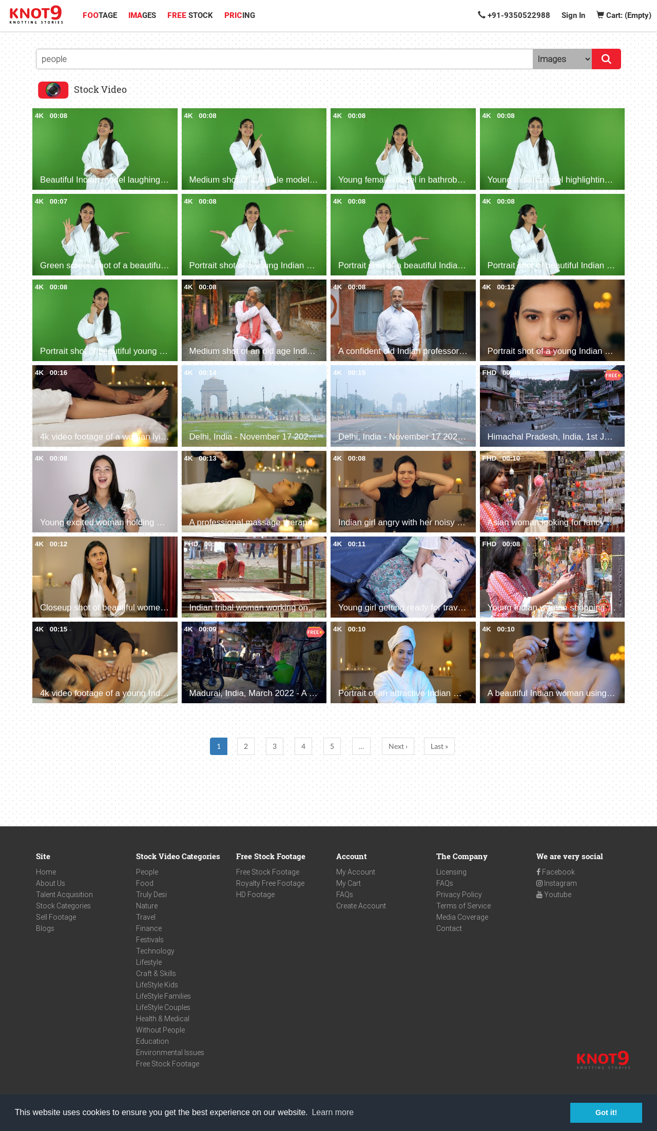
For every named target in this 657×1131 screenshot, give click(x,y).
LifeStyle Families (163, 996)
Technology (155, 951)
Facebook (555, 872)
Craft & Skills (156, 973)
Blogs (45, 928)
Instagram (556, 883)
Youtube (553, 894)
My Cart (348, 883)
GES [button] (142, 15)
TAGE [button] (100, 15)
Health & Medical (162, 1019)
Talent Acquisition (64, 894)
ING (239, 15)
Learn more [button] (333, 1112)
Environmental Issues (170, 1052)
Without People (160, 1030)
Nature (147, 906)
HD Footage (255, 894)
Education (152, 1041)
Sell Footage (56, 917)
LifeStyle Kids (157, 985)
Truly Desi (151, 894)
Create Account (361, 906)
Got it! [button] (606, 1112)
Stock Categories (63, 906)
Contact (449, 928)
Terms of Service (463, 906)
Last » (439, 746)
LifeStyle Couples (163, 1007)
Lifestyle (149, 962)
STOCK (190, 15)
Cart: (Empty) (623, 15)
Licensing (451, 872)
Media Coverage (462, 917)
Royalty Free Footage (270, 883)
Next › (398, 746)
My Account (355, 872)
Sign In (573, 15)
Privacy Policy (459, 894)
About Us (50, 883)
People (147, 872)
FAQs (344, 894)
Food (144, 883)
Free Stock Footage (167, 1064)
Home (46, 872)
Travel (146, 917)
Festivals (150, 940)
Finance (149, 928)
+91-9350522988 (514, 15)
